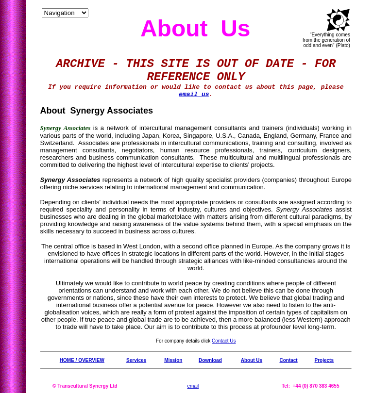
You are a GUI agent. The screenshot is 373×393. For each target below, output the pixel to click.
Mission (173, 360)
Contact (288, 360)
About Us (251, 360)
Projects (324, 360)
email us (194, 94)
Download (210, 360)
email (193, 386)
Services (136, 360)
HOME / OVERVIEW (82, 360)
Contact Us (224, 341)
